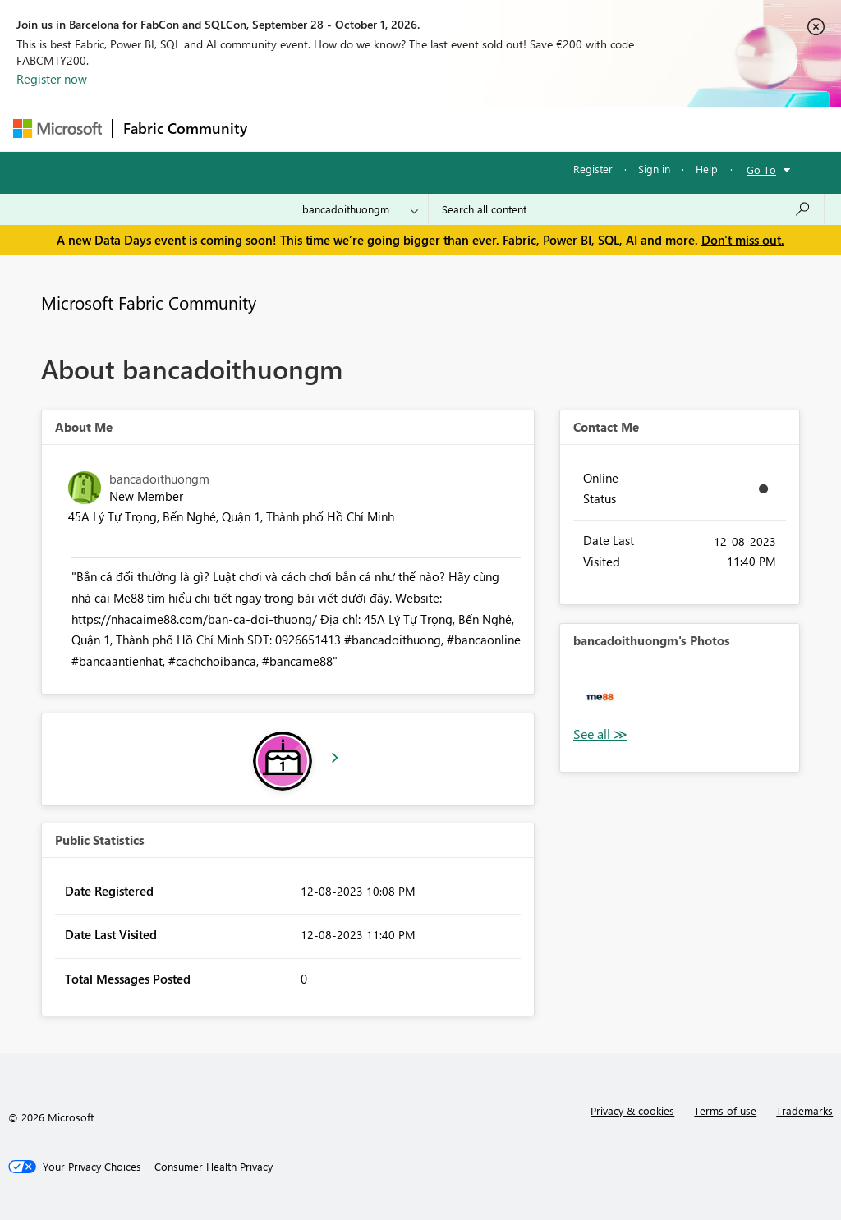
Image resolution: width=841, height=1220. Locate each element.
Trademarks (804, 1110)
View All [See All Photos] (600, 734)
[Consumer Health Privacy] (213, 1166)
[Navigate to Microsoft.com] (57, 128)
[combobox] (626, 209)
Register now (51, 79)
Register (593, 169)
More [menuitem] (627, 128)
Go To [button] (761, 170)
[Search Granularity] (360, 209)
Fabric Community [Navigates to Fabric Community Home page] (185, 128)
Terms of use (725, 1110)
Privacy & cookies (632, 1110)
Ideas (424, 128)
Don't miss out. (742, 240)
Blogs (571, 128)
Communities (497, 128)
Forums (284, 128)
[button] (600, 698)
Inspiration (357, 128)
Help (707, 169)
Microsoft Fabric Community (148, 302)
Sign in (654, 169)
